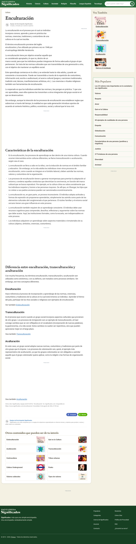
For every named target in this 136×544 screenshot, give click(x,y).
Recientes (118, 511)
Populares (97, 511)
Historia (29, 4)
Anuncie (96, 524)
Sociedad (55, 4)
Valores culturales (25, 476)
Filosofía (73, 4)
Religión (64, 4)
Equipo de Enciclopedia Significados (21, 420)
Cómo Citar (118, 515)
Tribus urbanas (67, 458)
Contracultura (25, 458)
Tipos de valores (67, 476)
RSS (116, 524)
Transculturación (23, 334)
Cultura (45, 4)
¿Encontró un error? (121, 528)
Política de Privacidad (122, 520)
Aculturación (21, 399)
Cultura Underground (25, 467)
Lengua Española (85, 4)
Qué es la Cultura (67, 439)
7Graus (13, 537)
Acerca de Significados (101, 520)
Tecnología (98, 4)
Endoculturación (23, 305)
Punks (67, 467)
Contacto (97, 528)
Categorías (97, 515)
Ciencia (37, 4)
